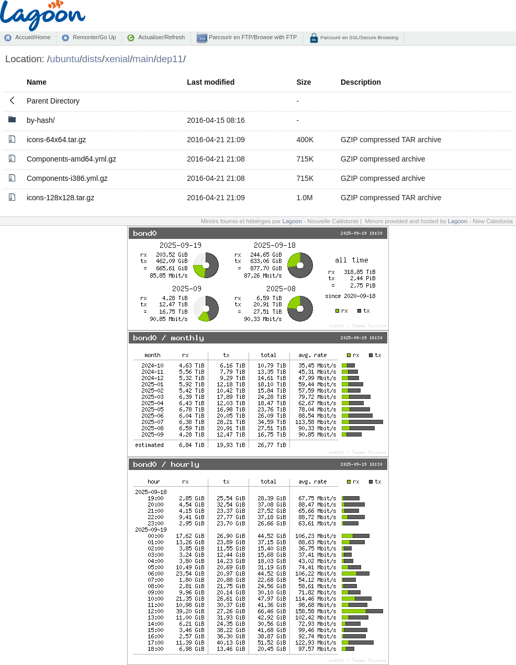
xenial (117, 58)
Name (37, 82)
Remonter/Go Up (94, 37)
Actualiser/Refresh (161, 37)
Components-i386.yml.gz (67, 178)
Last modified (210, 82)
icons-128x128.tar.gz (60, 197)
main (142, 58)
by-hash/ (41, 120)
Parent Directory (53, 101)
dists (92, 58)
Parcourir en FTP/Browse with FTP (252, 37)
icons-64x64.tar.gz (56, 139)
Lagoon (292, 221)
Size (304, 82)
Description (361, 82)
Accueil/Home (32, 37)
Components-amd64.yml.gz (71, 159)
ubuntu (65, 58)
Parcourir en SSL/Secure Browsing (358, 37)
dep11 (169, 58)
